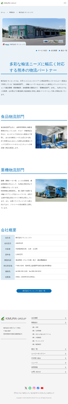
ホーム (3, 12)
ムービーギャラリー (38, 353)
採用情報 (34, 367)
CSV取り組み (36, 358)
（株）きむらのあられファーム (41, 334)
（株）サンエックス (37, 341)
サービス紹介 (42, 50)
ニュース (34, 362)
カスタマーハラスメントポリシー (42, 393)
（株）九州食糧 (36, 330)
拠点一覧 (64, 50)
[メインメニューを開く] (65, 3)
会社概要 (54, 50)
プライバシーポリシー (21, 393)
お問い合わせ (36, 372)
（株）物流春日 (36, 344)
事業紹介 (12, 12)
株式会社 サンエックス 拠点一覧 (34, 291)
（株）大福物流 (36, 337)
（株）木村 (34, 327)
